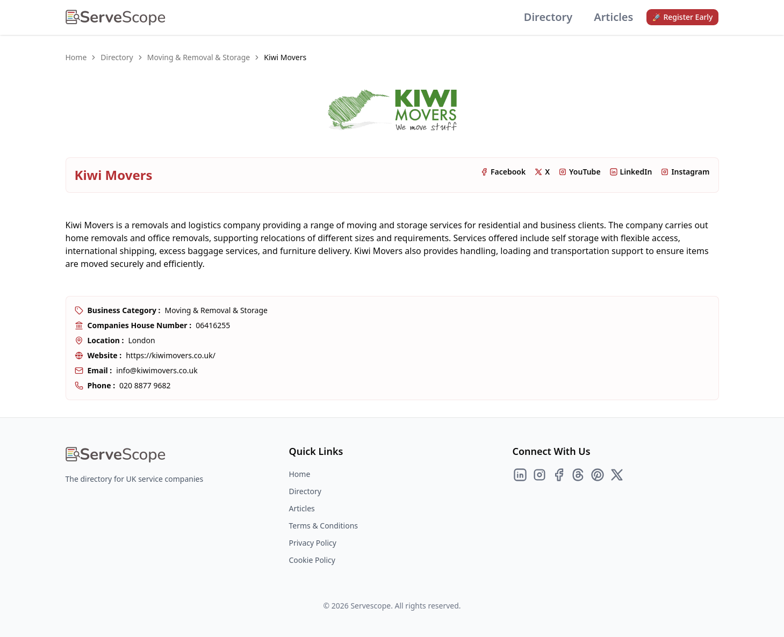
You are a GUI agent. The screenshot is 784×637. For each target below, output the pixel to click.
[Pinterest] (597, 474)
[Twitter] (616, 474)
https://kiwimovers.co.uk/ (170, 355)
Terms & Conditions (323, 525)
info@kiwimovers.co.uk (156, 370)
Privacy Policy (312, 543)
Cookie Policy (312, 560)
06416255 (213, 325)
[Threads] (578, 474)
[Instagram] (539, 474)
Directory (548, 17)
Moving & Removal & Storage (198, 57)
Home (76, 57)
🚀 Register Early (682, 17)
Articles (613, 17)
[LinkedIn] (520, 474)
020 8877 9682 (144, 385)
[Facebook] (558, 474)
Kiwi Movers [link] (285, 57)
